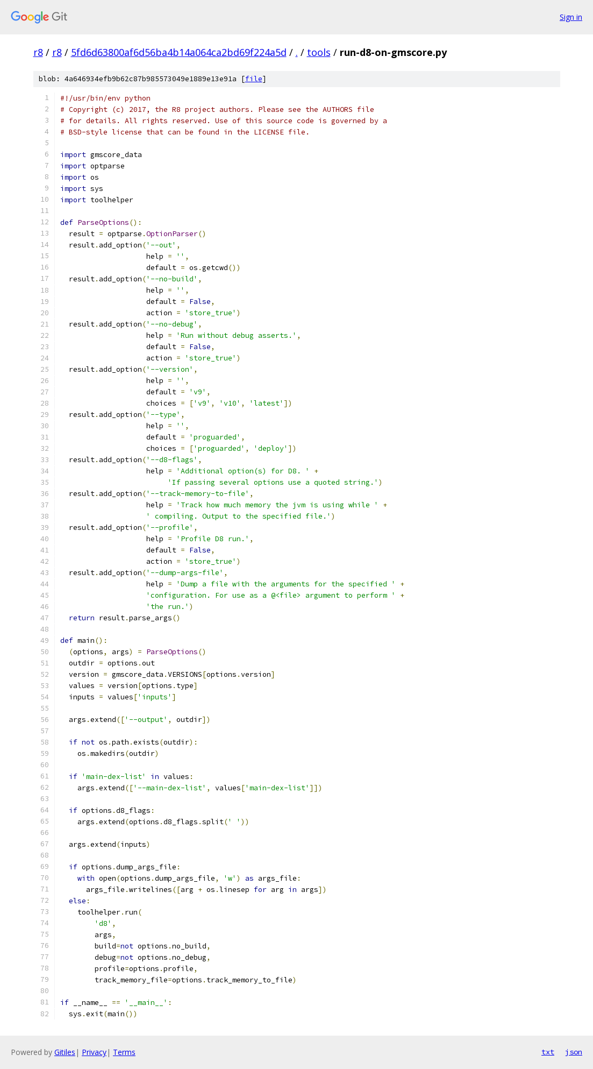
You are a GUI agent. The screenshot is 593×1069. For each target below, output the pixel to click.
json (573, 1052)
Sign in (571, 17)
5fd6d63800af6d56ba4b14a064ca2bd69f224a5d (179, 52)
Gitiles (64, 1052)
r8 (38, 52)
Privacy (94, 1052)
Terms (124, 1052)
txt (547, 1052)
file (253, 78)
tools (319, 52)
